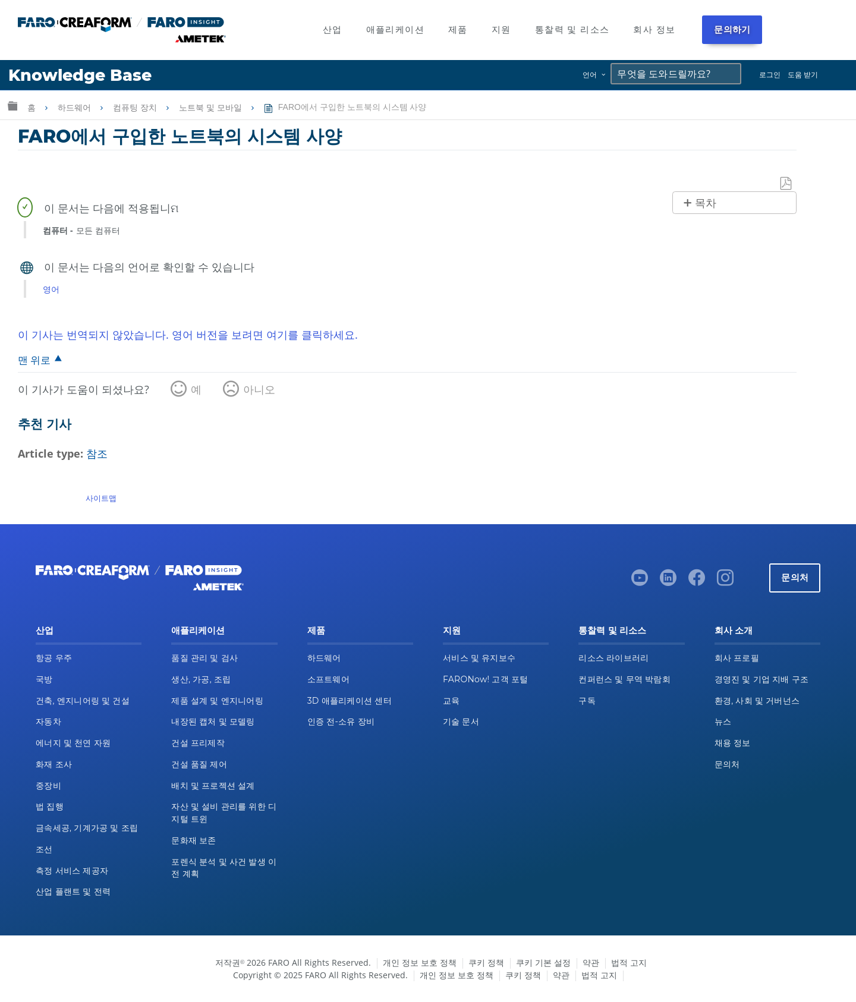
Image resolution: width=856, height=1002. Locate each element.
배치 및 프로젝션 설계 (212, 785)
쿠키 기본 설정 (543, 962)
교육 (451, 700)
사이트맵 (101, 498)
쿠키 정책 (486, 962)
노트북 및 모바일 (211, 107)
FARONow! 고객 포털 (485, 679)
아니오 (259, 389)
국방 (44, 679)
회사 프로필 (737, 658)
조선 (44, 849)
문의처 (794, 577)
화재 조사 (54, 764)
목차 (705, 203)
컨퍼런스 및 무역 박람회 (624, 679)
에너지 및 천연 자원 (73, 743)
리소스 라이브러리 (613, 658)
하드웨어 (75, 107)
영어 (51, 289)
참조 (97, 453)
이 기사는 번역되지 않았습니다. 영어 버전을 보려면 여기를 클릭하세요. (188, 334)
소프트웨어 (328, 679)
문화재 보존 (193, 840)
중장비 (48, 785)
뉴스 (723, 721)
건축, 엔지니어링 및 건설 (83, 700)
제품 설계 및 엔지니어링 (217, 700)
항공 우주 (54, 658)
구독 (587, 700)
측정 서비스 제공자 (72, 870)
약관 (591, 962)
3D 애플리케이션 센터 (349, 700)
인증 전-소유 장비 (340, 721)
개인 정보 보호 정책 (420, 962)
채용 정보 (733, 743)
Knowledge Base (80, 75)
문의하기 (732, 29)
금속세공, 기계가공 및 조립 (87, 828)
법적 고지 (629, 962)
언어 (590, 75)
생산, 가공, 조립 (201, 679)
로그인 (770, 75)
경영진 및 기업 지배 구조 (762, 679)
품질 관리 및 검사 (204, 658)
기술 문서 (461, 721)
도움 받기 (803, 75)
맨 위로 (34, 360)
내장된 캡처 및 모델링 (212, 721)
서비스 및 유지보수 (479, 658)
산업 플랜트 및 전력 (73, 891)
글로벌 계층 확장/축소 (12, 105)
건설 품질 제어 (199, 764)
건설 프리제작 (198, 743)
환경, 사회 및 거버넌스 (757, 700)
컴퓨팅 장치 (136, 107)
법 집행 (50, 806)
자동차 (48, 721)
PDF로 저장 (786, 184)
